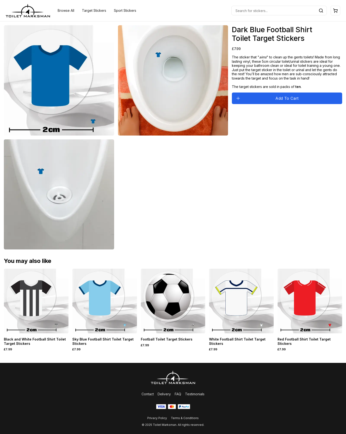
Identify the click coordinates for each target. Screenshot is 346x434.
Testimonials (194, 394)
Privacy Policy (157, 418)
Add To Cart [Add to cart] (267, 98)
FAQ (178, 394)
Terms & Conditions (185, 418)
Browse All (66, 10)
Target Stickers (94, 10)
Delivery (164, 394)
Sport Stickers (125, 10)
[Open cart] (335, 10)
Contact (148, 394)
